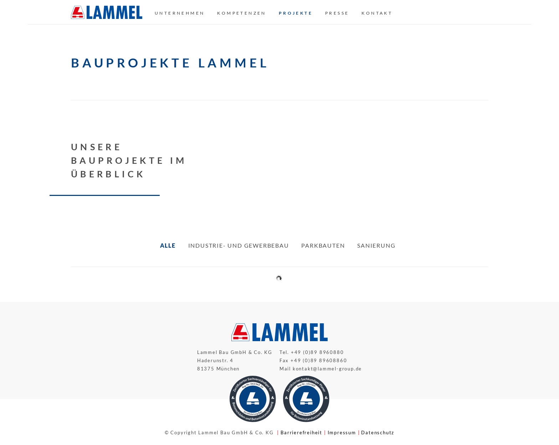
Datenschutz (377, 432)
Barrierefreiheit (301, 432)
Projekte (296, 13)
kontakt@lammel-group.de (327, 368)
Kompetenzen (241, 13)
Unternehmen (180, 13)
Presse (337, 13)
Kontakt (377, 13)
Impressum (342, 432)
